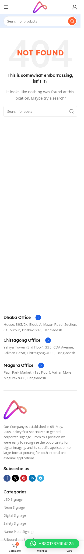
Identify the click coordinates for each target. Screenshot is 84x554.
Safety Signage (15, 523)
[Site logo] (40, 6)
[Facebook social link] (7, 478)
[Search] (40, 21)
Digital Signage (15, 515)
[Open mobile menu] (5, 7)
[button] (52, 543)
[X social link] (15, 478)
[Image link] (15, 409)
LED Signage (13, 499)
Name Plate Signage (19, 531)
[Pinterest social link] (23, 478)
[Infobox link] (22, 317)
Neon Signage (14, 507)
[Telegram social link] (40, 478)
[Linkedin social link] (32, 478)
